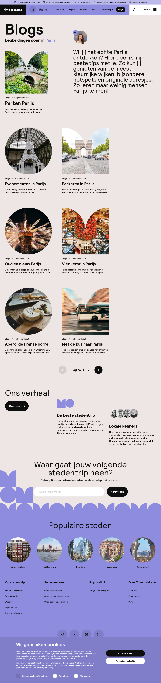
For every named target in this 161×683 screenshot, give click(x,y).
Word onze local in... (53, 590)
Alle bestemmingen (14, 590)
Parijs (43, 9)
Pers (130, 602)
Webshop (9, 602)
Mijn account (11, 607)
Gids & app (107, 9)
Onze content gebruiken (56, 602)
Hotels (83, 9)
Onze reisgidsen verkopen (56, 596)
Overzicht (59, 9)
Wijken (72, 9)
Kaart (94, 9)
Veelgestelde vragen (99, 590)
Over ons (17, 406)
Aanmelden (117, 491)
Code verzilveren (13, 613)
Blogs (120, 9)
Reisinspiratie (11, 596)
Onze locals (133, 596)
